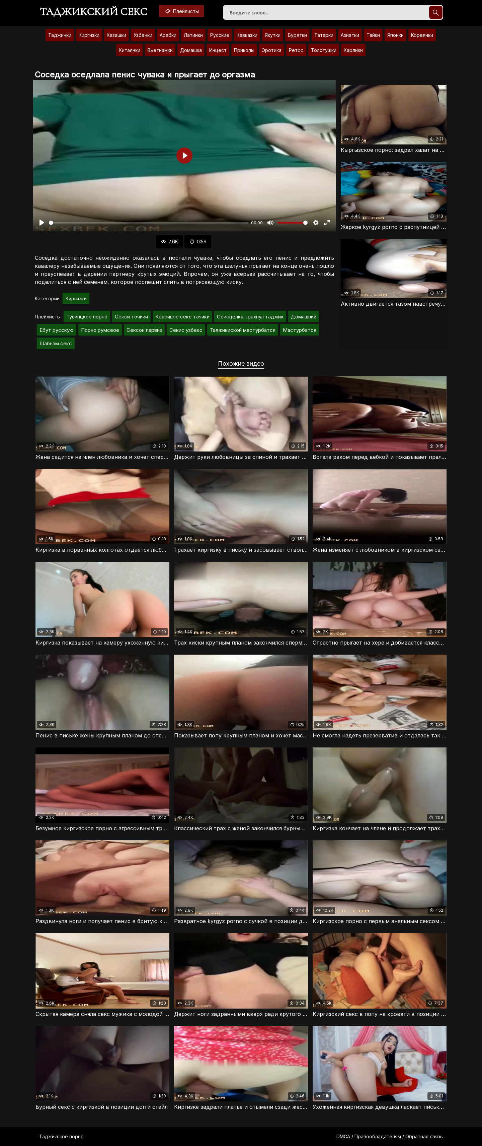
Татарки (323, 35)
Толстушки (323, 50)
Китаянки (129, 50)
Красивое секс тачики (182, 316)
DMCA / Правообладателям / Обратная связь (389, 1136)
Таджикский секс (93, 12)
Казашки (116, 35)
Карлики (353, 50)
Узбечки (143, 35)
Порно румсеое (100, 330)
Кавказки (247, 35)
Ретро (296, 50)
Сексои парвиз (144, 330)
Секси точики (131, 316)
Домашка (191, 50)
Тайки (373, 35)
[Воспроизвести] (41, 222)
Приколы (244, 50)
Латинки (193, 35)
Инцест (218, 50)
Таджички (59, 35)
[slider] (148, 223)
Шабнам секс (55, 343)
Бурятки (297, 35)
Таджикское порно (61, 1136)
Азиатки (350, 35)
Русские (219, 35)
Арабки (168, 35)
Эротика (272, 50)
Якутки (272, 35)
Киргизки (89, 35)
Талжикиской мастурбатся (242, 330)
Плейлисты (181, 11)
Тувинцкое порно (86, 316)
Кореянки (422, 35)
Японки (395, 35)
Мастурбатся (299, 330)
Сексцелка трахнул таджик (250, 316)
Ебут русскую (56, 330)
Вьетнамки (160, 50)
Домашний (303, 316)
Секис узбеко (186, 330)
